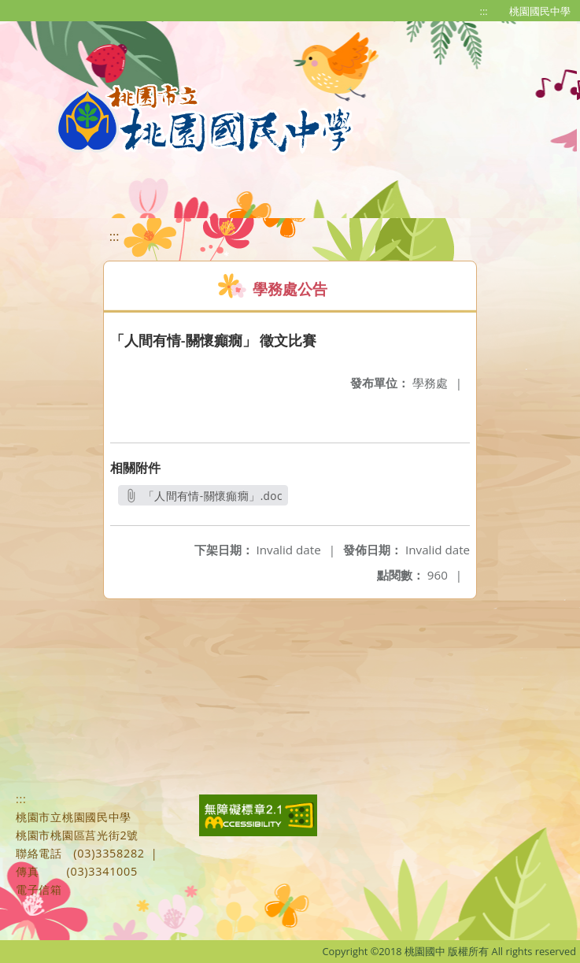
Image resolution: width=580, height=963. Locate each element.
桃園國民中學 (540, 11)
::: (484, 11)
